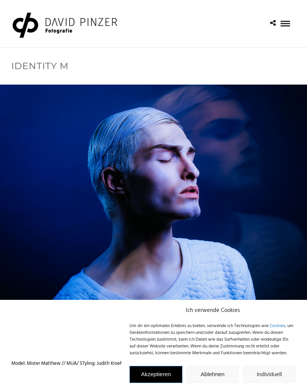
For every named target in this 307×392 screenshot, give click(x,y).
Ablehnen (212, 376)
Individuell (269, 376)
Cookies (277, 328)
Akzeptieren (156, 376)
